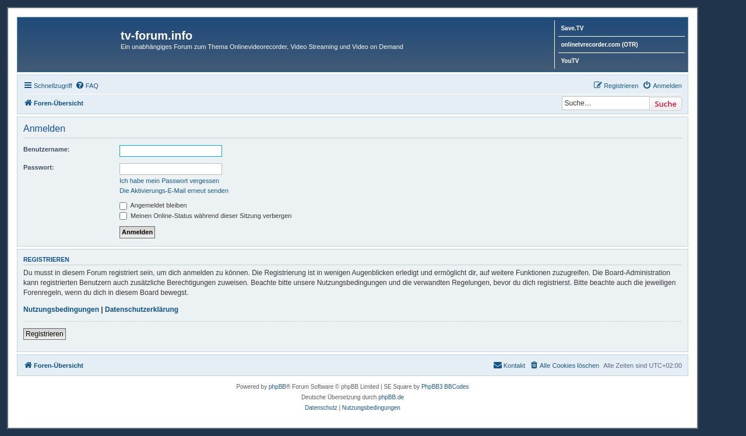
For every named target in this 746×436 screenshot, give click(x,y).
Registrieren (45, 334)
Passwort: (38, 167)
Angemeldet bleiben (153, 205)
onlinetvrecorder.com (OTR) (599, 44)
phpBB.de (391, 397)
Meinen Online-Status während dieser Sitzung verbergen (205, 215)
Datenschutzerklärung (141, 309)
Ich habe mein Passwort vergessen (169, 180)
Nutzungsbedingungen (61, 309)
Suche (665, 104)
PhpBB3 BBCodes (445, 387)
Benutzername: (46, 149)
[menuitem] (86, 86)
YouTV (570, 61)
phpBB (277, 387)
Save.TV (572, 28)
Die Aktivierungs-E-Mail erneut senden (173, 190)
